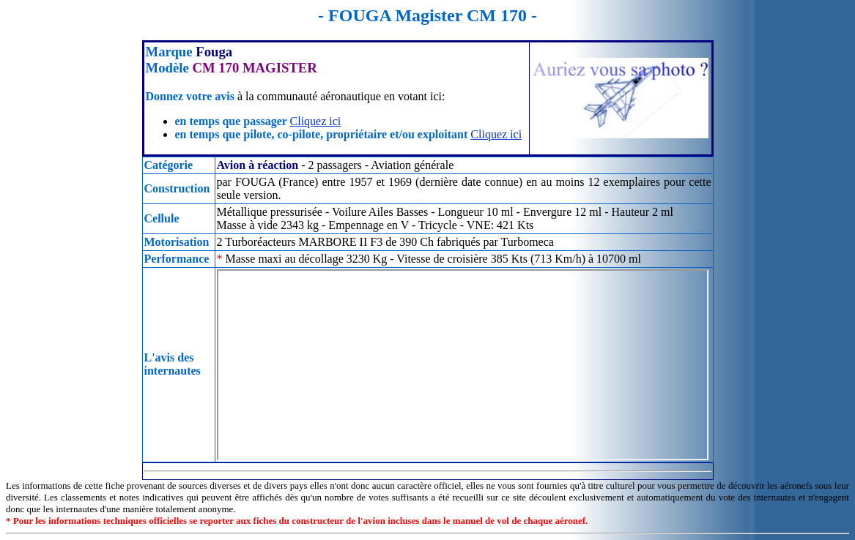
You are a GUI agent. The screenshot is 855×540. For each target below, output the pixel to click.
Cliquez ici (315, 121)
